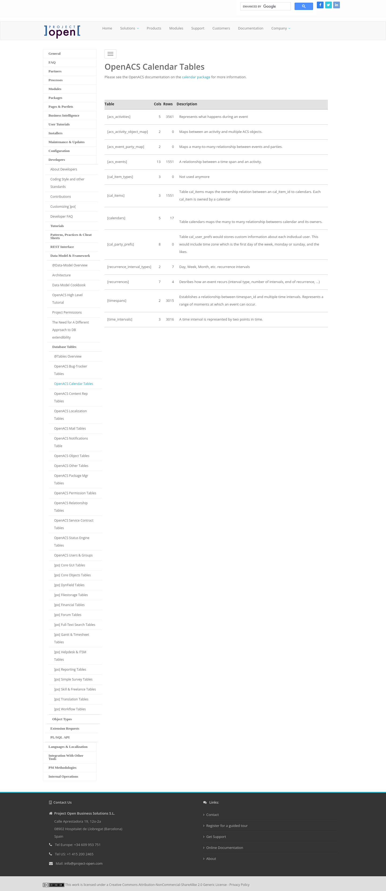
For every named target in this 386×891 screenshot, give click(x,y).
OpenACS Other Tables (71, 465)
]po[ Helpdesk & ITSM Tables (70, 656)
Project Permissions (67, 312)
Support (198, 28)
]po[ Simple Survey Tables (73, 679)
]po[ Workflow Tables (70, 709)
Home (107, 28)
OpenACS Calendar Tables (73, 383)
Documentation (250, 28)
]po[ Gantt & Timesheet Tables (71, 638)
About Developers (63, 169)
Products (154, 28)
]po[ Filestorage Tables (71, 595)
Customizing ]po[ (63, 206)
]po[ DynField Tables (69, 585)
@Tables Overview (67, 356)
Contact (212, 814)
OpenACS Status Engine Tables (71, 542)
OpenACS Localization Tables (70, 415)
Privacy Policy (239, 884)
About (211, 858)
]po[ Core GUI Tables (69, 565)
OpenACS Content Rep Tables (71, 397)
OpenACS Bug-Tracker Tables (70, 370)
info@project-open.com (83, 863)
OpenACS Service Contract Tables (73, 524)
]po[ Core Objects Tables (72, 575)
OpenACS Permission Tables (75, 493)
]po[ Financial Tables (69, 605)
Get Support (216, 836)
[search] (265, 6)
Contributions (60, 196)
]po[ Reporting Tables (70, 669)
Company (279, 28)
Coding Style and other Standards (67, 183)
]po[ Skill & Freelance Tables (75, 689)
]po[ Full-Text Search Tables (74, 624)
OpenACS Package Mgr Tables (71, 479)
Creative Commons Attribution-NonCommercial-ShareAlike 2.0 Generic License (168, 884)
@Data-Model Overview (69, 265)
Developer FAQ (61, 216)
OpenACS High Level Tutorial (67, 299)
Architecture (61, 275)
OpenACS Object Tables (71, 456)
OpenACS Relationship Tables (71, 507)
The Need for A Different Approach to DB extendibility (70, 330)
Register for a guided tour (227, 825)
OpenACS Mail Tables (70, 428)
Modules (176, 28)
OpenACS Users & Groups (73, 555)
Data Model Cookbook (69, 285)
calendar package (196, 77)
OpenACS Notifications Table (71, 442)
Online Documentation (224, 847)
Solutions (127, 28)
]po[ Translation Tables (71, 699)
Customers (221, 28)
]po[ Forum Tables (67, 614)
